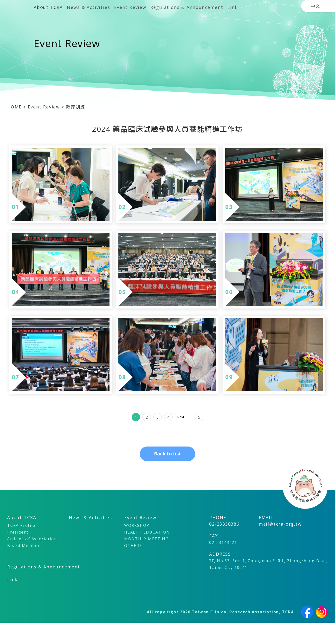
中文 (315, 6)
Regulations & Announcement (186, 7)
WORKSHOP (136, 525)
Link (232, 7)
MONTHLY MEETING (146, 539)
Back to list (168, 454)
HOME (15, 107)
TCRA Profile (21, 525)
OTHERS (133, 545)
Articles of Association (32, 539)
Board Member (23, 545)
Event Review (130, 7)
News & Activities (88, 7)
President (17, 532)
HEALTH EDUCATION (147, 532)
